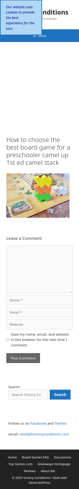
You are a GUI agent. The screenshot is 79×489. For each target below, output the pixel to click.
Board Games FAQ (35, 457)
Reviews (30, 471)
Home (12, 457)
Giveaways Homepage (53, 464)
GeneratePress (39, 482)
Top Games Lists (20, 464)
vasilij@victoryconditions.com (44, 434)
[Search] (60, 395)
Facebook (38, 423)
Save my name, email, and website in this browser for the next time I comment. (40, 339)
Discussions (62, 457)
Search (14, 386)
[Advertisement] (39, 83)
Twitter (60, 423)
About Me (48, 471)
